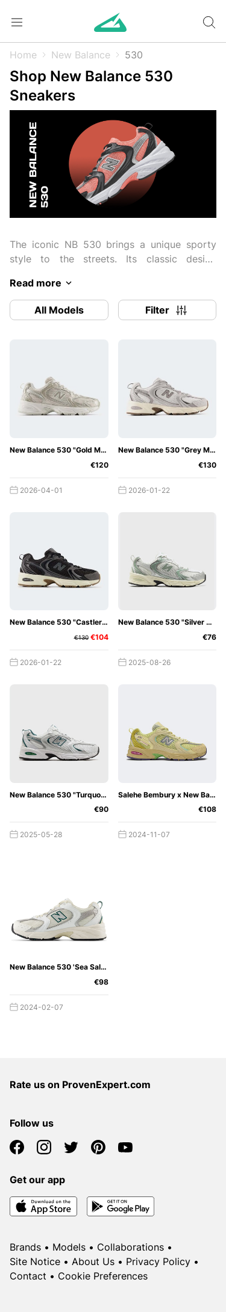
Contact (28, 1276)
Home (23, 55)
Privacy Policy (158, 1261)
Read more (43, 283)
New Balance (80, 55)
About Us (93, 1261)
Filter (167, 310)
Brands (25, 1247)
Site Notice (35, 1261)
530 (134, 55)
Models (69, 1247)
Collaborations (130, 1247)
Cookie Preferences (103, 1276)
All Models (59, 310)
